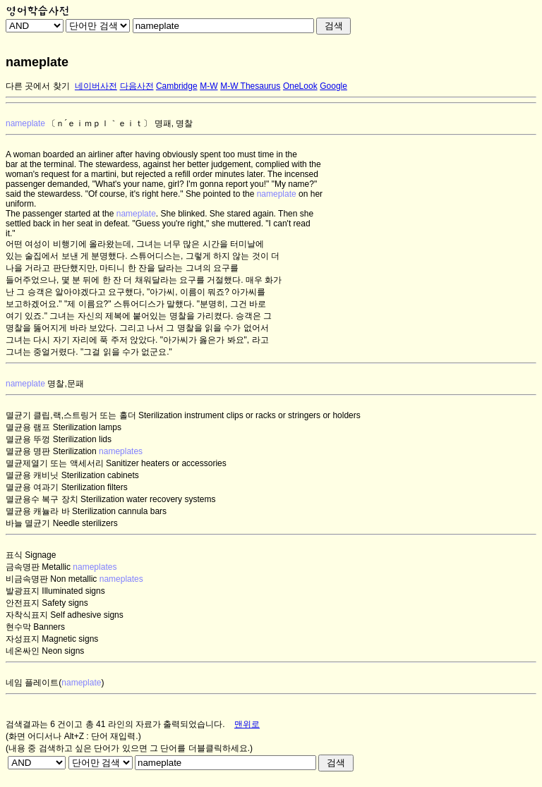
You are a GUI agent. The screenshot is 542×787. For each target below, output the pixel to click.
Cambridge (177, 86)
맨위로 (247, 724)
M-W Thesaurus (250, 86)
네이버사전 (96, 86)
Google (333, 86)
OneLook (300, 86)
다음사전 (137, 86)
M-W (208, 86)
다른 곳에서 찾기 (38, 86)
